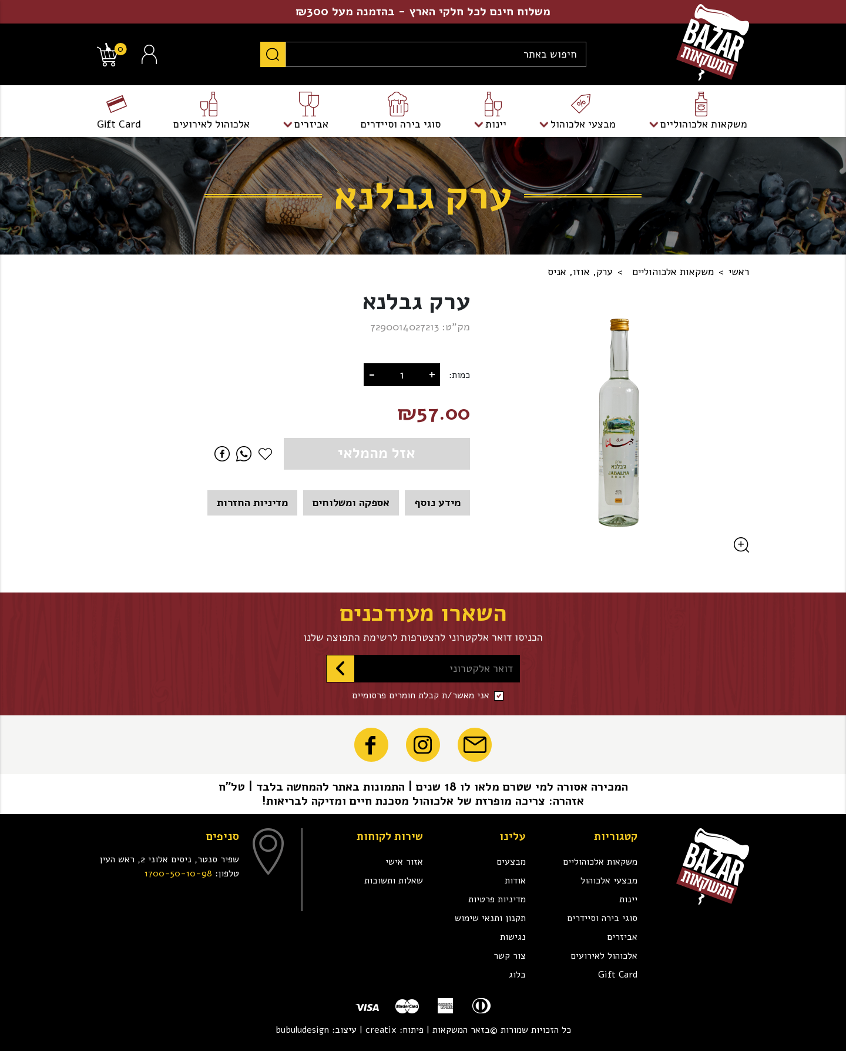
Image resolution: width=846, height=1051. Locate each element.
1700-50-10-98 (178, 873)
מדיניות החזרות (252, 503)
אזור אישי (404, 861)
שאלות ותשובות (393, 880)
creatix (381, 1029)
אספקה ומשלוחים (351, 503)
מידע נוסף (437, 503)
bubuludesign (302, 1029)
